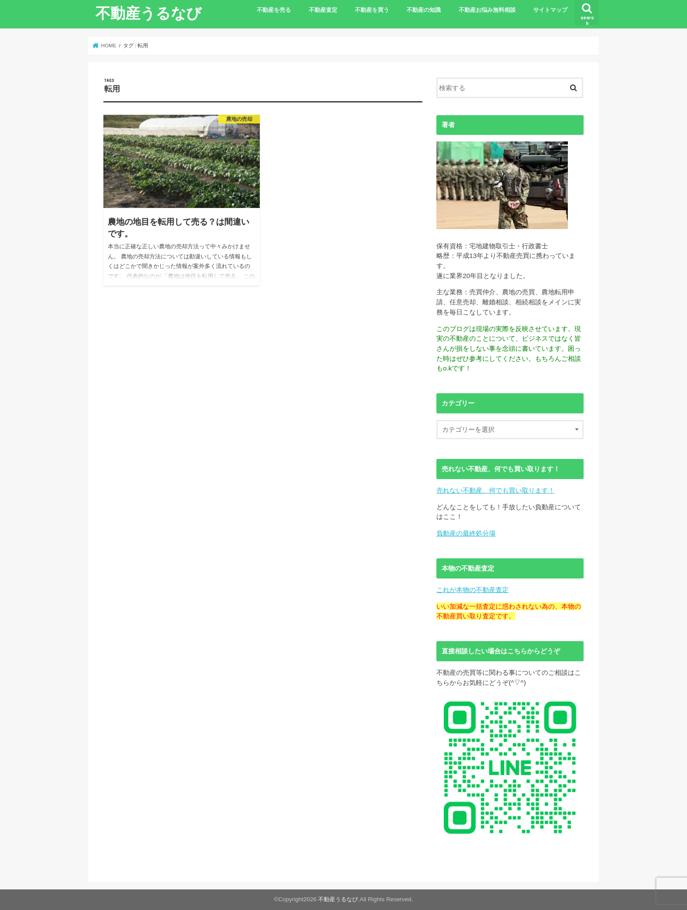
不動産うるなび (149, 12)
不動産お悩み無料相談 (487, 10)
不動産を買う (372, 10)
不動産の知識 (424, 10)
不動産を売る (274, 10)
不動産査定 (323, 10)
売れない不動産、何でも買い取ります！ (495, 490)
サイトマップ (550, 10)
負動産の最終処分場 (466, 533)
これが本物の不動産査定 (472, 589)
